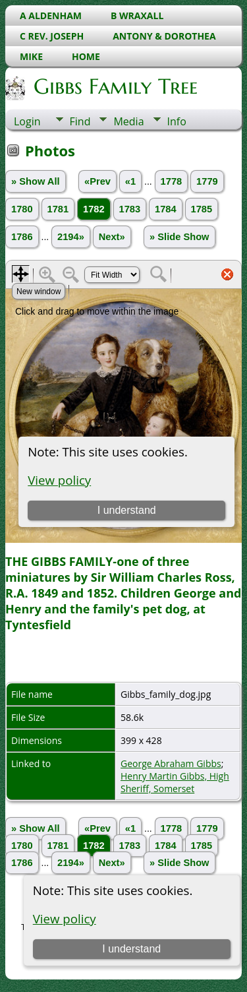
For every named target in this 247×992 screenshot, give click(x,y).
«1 (130, 181)
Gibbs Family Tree (115, 86)
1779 (207, 181)
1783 (130, 209)
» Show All (35, 181)
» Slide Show (179, 237)
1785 (202, 209)
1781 (58, 209)
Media (128, 121)
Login (27, 121)
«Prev (97, 181)
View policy (64, 918)
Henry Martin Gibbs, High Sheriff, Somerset (175, 782)
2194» (70, 237)
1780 (22, 209)
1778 (171, 181)
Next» (112, 237)
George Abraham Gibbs (171, 763)
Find (80, 121)
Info (176, 121)
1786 (22, 237)
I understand (131, 948)
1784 (166, 209)
